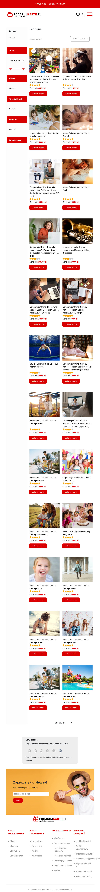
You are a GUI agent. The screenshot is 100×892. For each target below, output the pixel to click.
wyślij (18, 800)
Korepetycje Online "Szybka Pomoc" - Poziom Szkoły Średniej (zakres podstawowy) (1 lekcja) (77, 367)
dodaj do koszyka (38, 94)
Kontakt (57, 870)
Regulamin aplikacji (62, 856)
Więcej (13, 88)
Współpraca (59, 838)
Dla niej (13, 841)
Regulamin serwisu (62, 843)
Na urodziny (37, 841)
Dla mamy (14, 846)
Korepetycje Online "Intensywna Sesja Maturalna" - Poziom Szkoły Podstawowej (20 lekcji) (44, 310)
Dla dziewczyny (16, 856)
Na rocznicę (37, 856)
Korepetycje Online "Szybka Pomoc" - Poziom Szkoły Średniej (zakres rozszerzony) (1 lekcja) (77, 424)
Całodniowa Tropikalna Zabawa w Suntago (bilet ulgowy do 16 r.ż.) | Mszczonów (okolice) (44, 79)
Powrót (11, 38)
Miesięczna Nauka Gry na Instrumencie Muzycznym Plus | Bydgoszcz (76, 250)
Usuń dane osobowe (63, 866)
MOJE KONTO (40, 4)
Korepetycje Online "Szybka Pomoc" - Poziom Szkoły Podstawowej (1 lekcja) (74, 310)
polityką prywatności (39, 757)
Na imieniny (37, 846)
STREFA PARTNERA (57, 4)
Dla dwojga (15, 851)
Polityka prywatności (63, 861)
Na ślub (35, 851)
